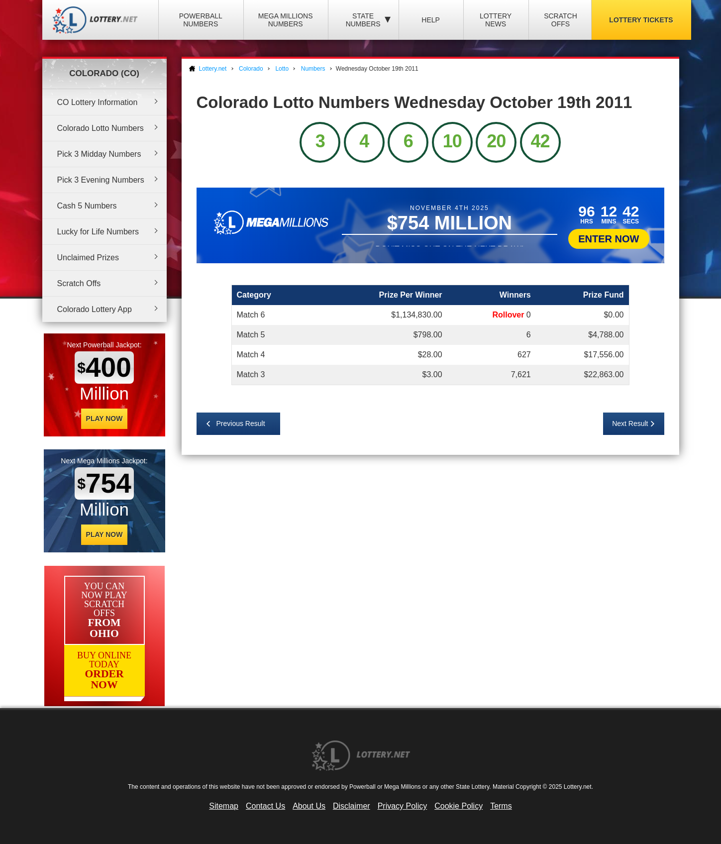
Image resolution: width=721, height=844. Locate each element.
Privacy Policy (402, 806)
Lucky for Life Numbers (98, 231)
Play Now (104, 418)
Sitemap (223, 806)
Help (430, 20)
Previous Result (240, 423)
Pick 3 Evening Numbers (100, 180)
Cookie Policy (458, 806)
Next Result (630, 423)
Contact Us (265, 806)
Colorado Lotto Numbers (100, 128)
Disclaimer (351, 806)
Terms (501, 806)
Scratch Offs (560, 20)
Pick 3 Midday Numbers (99, 154)
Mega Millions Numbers (285, 20)
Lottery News (496, 20)
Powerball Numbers (200, 20)
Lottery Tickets (641, 20)
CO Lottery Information (97, 102)
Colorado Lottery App (94, 309)
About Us (309, 806)
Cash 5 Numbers (87, 206)
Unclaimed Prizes (88, 257)
